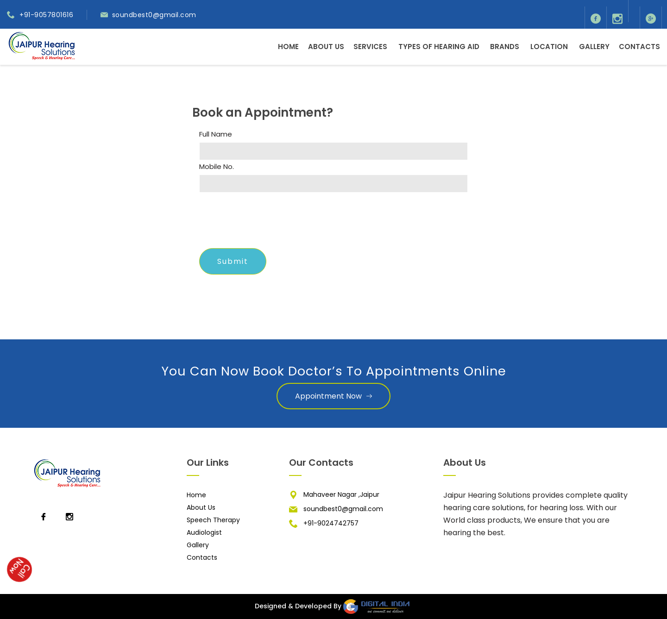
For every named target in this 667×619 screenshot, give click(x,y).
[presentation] (269, 223)
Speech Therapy (213, 520)
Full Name (215, 134)
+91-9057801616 (46, 14)
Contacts (639, 46)
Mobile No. (216, 166)
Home (288, 46)
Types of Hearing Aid (438, 46)
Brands (504, 46)
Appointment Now (333, 396)
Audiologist (204, 532)
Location (549, 46)
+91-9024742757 (331, 523)
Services (370, 46)
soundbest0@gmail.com (154, 14)
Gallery (594, 46)
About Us (326, 46)
